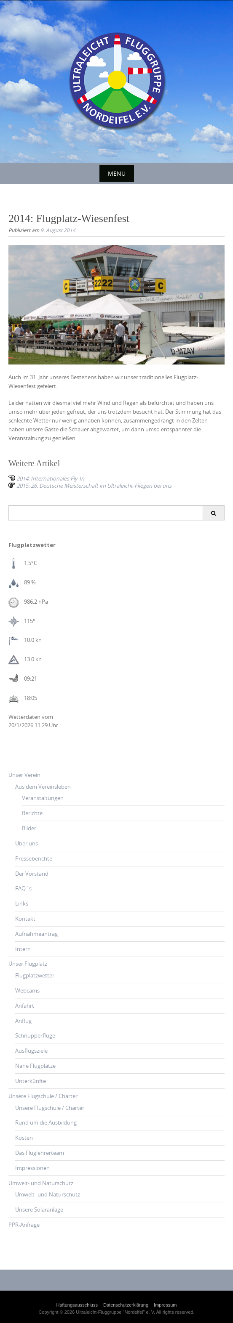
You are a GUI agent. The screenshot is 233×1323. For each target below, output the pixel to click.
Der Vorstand (31, 873)
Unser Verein (24, 775)
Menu (117, 173)
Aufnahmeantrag (36, 933)
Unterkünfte (30, 1081)
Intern (23, 949)
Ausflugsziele (31, 1050)
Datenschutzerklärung (125, 1304)
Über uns (26, 843)
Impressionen (32, 1168)
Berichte (32, 813)
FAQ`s (23, 888)
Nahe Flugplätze (35, 1065)
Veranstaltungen (43, 798)
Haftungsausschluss (77, 1304)
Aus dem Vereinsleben (43, 786)
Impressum (165, 1304)
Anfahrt (24, 1005)
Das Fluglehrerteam (39, 1153)
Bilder (29, 828)
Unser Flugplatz (27, 963)
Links (21, 903)
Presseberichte (33, 858)
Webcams (27, 990)
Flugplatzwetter (34, 975)
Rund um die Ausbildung (46, 1122)
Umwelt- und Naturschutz (40, 1183)
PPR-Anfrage (24, 1224)
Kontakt (25, 918)
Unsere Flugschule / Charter (43, 1096)
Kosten (24, 1137)
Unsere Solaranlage (39, 1209)
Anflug (23, 1021)
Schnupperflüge (35, 1035)
